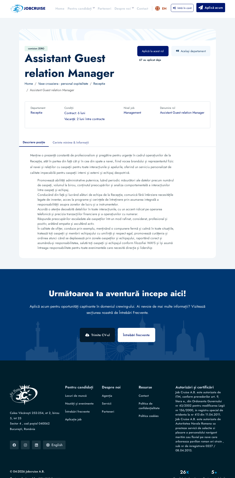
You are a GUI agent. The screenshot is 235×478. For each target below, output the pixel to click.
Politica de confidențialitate (149, 398)
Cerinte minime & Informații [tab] (71, 142)
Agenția (107, 387)
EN (161, 8)
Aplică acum (210, 7)
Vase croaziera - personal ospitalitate (63, 83)
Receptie (99, 83)
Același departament (191, 51)
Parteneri (104, 8)
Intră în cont (182, 8)
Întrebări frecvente (136, 335)
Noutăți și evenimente (79, 396)
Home (59, 8)
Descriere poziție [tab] (34, 142)
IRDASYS (44, 470)
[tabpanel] (117, 202)
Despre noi (124, 8)
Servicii (106, 396)
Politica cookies (149, 408)
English (54, 436)
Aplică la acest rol (153, 51)
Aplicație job (73, 411)
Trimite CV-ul (97, 335)
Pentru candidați (81, 8)
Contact (142, 8)
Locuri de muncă (76, 387)
